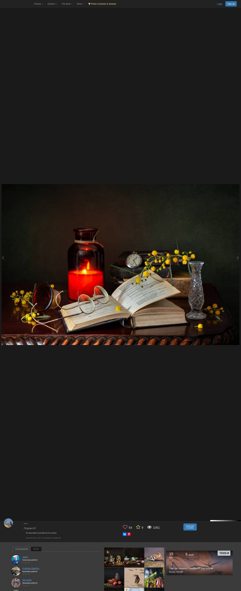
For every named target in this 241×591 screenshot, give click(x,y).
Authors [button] (52, 4)
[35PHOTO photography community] (17, 4)
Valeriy (25, 557)
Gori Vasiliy (27, 580)
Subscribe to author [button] (190, 527)
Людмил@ (30, 528)
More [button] (80, 4)
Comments (21, 549)
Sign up (231, 4)
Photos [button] (38, 4)
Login (219, 4)
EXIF (36, 549)
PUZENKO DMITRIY (31, 569)
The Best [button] (66, 4)
